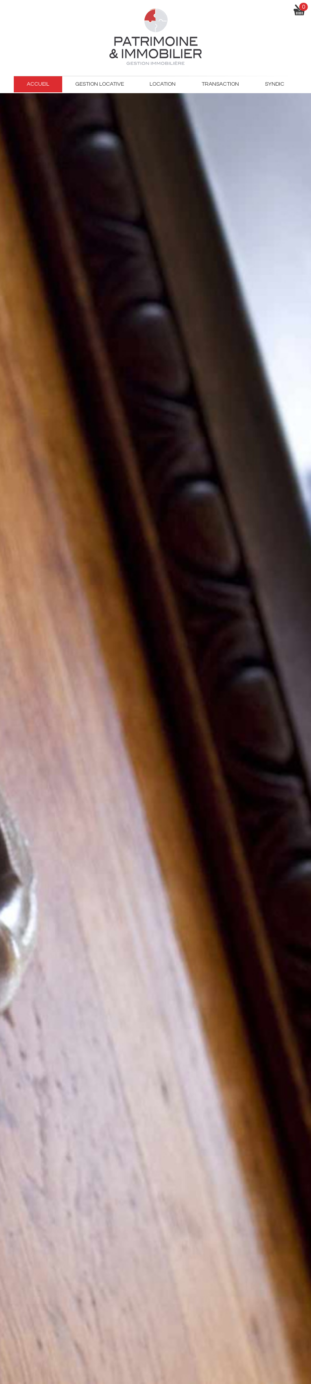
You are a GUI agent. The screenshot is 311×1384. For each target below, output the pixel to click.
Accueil (38, 84)
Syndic (274, 84)
